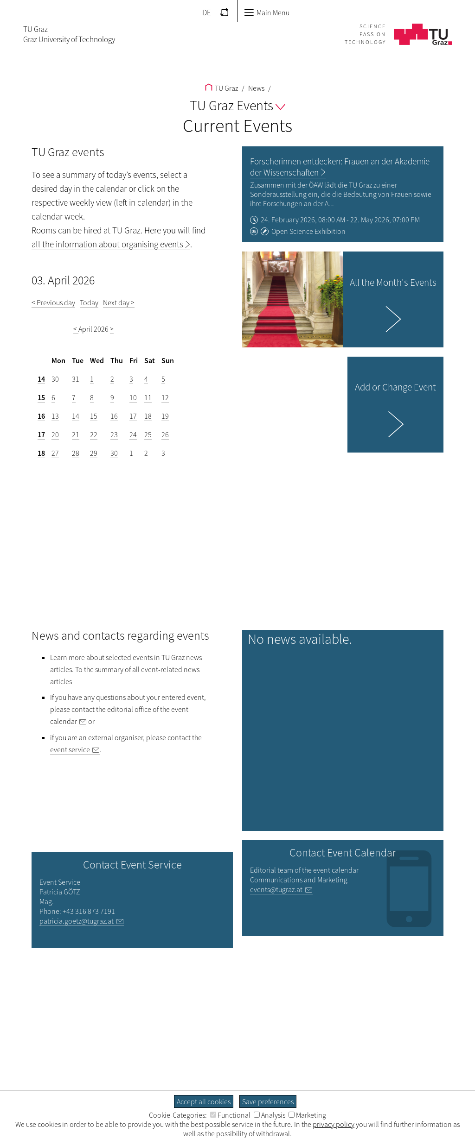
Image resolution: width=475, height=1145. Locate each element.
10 (133, 397)
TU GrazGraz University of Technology (69, 34)
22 (93, 434)
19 (165, 416)
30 (114, 453)
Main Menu (266, 12)
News (255, 88)
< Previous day (53, 302)
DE (206, 12)
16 (41, 416)
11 (148, 397)
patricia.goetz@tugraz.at (76, 920)
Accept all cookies (204, 1101)
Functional (230, 1115)
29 (93, 453)
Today (89, 302)
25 (148, 434)
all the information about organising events (107, 244)
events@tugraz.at (276, 889)
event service (70, 749)
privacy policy (333, 1124)
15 (41, 397)
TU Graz (221, 88)
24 (133, 434)
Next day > (119, 302)
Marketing (307, 1115)
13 (55, 416)
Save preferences (268, 1101)
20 (55, 434)
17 (133, 416)
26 (165, 434)
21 (75, 434)
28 (75, 453)
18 (148, 416)
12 (165, 397)
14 (41, 379)
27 (55, 453)
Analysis (269, 1115)
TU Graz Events (237, 105)
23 (114, 434)
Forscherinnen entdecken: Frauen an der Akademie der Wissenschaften (340, 167)
